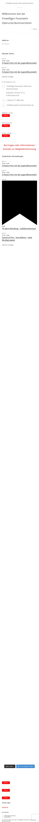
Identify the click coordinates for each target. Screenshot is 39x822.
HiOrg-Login (6, 803)
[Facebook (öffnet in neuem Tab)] (19, 7)
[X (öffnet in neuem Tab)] (18, 7)
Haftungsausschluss (10, 816)
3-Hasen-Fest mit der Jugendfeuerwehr (19, 63)
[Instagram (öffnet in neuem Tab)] (21, 7)
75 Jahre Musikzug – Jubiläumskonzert (19, 228)
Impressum (7, 817)
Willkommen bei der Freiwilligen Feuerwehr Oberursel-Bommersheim (17, 18)
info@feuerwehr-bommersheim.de (20, 105)
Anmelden (5, 812)
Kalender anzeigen (8, 77)
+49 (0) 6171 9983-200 (15, 100)
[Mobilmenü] (34, 29)
